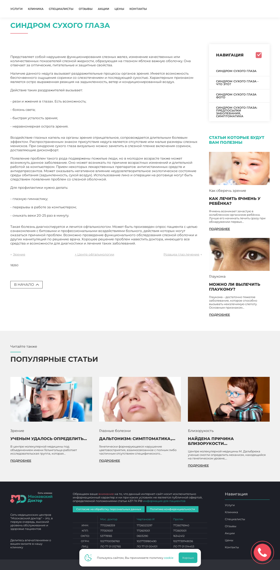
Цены (119, 8)
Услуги (16, 8)
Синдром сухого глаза (236, 71)
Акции (103, 8)
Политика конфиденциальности (172, 509)
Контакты (138, 8)
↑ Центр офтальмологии (94, 254)
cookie (168, 557)
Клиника (36, 8)
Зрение (19, 254)
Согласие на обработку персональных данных (108, 509)
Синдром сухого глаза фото (236, 96)
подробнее (219, 229)
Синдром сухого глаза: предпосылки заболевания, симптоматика (236, 112)
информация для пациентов (164, 501)
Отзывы (86, 8)
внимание (106, 494)
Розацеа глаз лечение (181, 254)
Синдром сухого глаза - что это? (237, 82)
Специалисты (61, 8)
